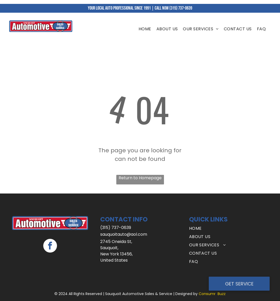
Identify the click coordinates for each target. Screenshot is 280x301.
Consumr (207, 293)
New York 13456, (116, 254)
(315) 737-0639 (115, 228)
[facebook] (50, 246)
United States (114, 260)
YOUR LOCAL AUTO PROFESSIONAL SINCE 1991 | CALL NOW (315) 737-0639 (140, 8)
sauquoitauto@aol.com (123, 234)
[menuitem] (145, 29)
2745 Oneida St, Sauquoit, (116, 245)
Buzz (222, 293)
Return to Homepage (140, 178)
